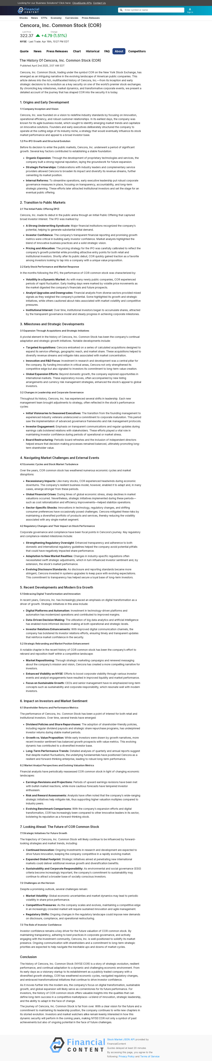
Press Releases (91, 17)
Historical (92, 51)
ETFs (44, 17)
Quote (24, 51)
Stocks (23, 17)
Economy (56, 17)
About (119, 51)
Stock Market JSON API (121, 1039)
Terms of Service (149, 1056)
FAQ (107, 51)
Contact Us (99, 2)
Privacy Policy (127, 1056)
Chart (77, 51)
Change (54, 32)
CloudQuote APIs (82, 2)
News (34, 17)
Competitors (137, 51)
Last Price (26, 32)
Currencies (71, 17)
